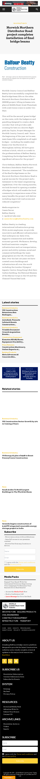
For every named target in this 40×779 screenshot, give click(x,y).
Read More (6, 655)
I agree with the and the (19, 563)
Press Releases (8, 345)
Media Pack (18, 592)
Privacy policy (15, 564)
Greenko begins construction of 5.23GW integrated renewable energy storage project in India (19, 526)
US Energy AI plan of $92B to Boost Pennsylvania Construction (17, 456)
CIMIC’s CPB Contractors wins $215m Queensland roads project (11, 373)
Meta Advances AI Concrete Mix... (10, 355)
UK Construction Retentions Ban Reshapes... (10, 312)
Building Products (9, 352)
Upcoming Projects (20, 23)
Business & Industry (10, 308)
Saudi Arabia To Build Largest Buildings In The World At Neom (17, 491)
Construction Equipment (12, 337)
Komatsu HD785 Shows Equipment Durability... (13, 340)
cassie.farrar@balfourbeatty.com (18, 219)
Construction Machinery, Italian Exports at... (13, 348)
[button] (3, 9)
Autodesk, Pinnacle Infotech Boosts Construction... (11, 322)
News (4, 487)
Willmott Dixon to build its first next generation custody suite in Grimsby (29, 374)
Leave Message (11, 596)
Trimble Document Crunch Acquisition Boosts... (11, 332)
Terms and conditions (27, 562)
